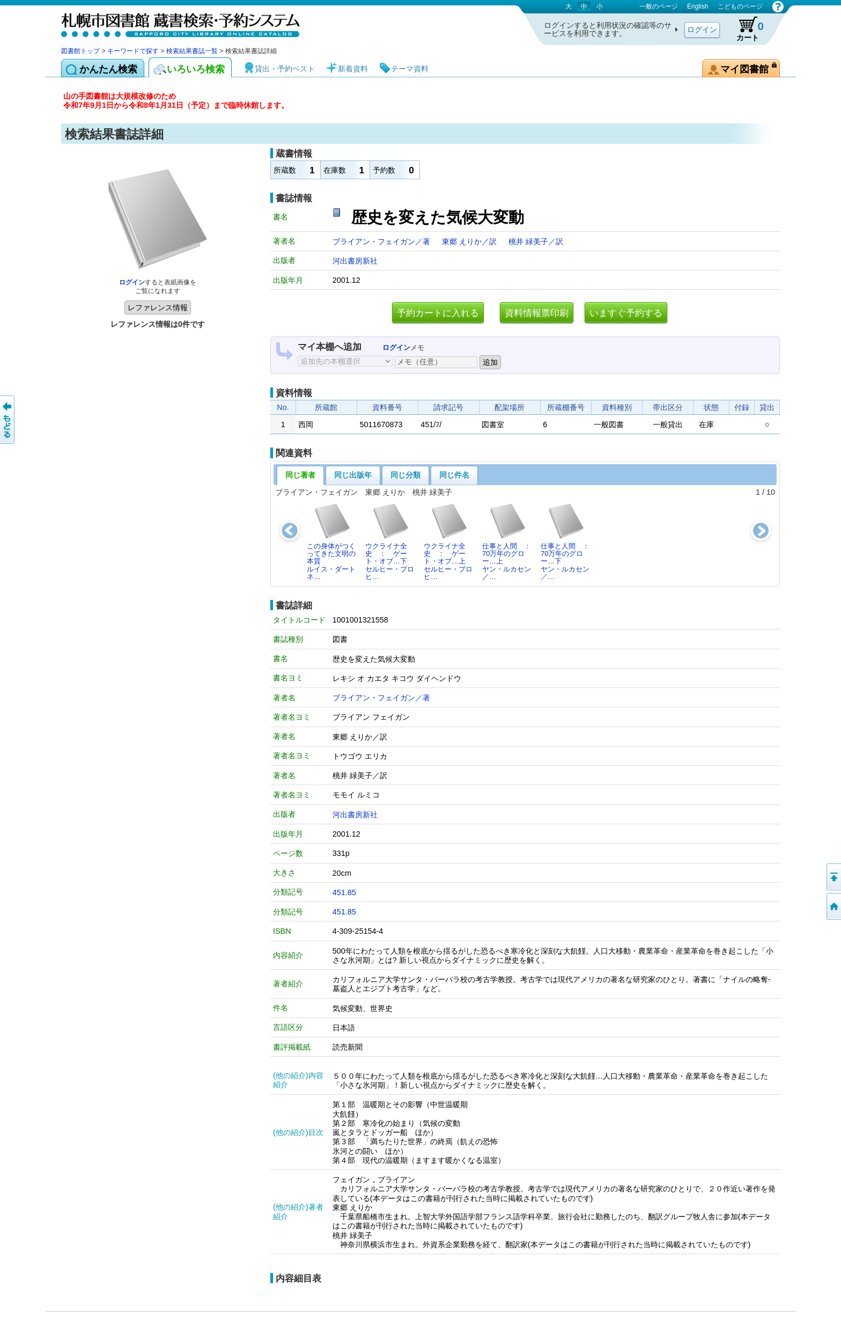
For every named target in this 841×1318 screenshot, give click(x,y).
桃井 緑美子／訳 (535, 241)
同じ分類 (405, 475)
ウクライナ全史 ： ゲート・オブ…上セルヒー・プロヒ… (448, 541)
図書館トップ (80, 51)
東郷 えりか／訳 (470, 241)
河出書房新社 (355, 261)
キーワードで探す (133, 51)
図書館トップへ (833, 906)
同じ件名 (454, 475)
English (697, 6)
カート (745, 29)
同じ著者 (300, 475)
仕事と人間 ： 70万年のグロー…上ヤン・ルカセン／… (509, 541)
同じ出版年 (353, 475)
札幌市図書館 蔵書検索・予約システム (174, 23)
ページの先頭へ (833, 876)
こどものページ (740, 6)
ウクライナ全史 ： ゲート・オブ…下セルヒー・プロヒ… (389, 541)
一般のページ (658, 6)
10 (770, 492)
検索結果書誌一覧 (192, 51)
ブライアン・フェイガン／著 (382, 241)
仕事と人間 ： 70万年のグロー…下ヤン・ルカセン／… (568, 541)
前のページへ (8, 420)
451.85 (344, 892)
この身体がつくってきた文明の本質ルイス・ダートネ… (331, 541)
